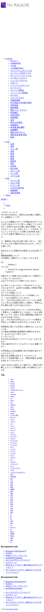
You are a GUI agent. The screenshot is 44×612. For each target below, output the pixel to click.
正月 (11, 506)
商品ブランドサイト (18, 110)
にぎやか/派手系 (17, 188)
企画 (11, 474)
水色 (11, 508)
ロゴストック (11, 562)
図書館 (12, 489)
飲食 (12, 137)
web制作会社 (15, 63)
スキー (12, 455)
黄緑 (11, 538)
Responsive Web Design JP (16, 551)
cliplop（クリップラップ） (17, 555)
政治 (11, 502)
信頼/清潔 (13, 476)
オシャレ (12, 428)
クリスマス (13, 442)
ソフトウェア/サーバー (20, 85)
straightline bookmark (14, 558)
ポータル (14, 95)
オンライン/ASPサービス (20, 73)
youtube (12, 413)
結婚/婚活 (14, 125)
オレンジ (12, 430)
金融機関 (14, 130)
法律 (12, 120)
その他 (13, 66)
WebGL (12, 409)
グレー (12, 447)
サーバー (12, 451)
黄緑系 (13, 161)
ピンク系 (14, 174)
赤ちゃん (12, 527)
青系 (12, 154)
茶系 (12, 164)
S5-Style (9, 553)
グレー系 (14, 149)
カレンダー (13, 436)
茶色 (11, 523)
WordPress (13, 411)
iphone (12, 400)
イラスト (12, 421)
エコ (11, 423)
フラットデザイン (15, 468)
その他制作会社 (16, 68)
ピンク (12, 466)
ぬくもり (12, 417)
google (12, 392)
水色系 (13, 166)
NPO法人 (12, 404)
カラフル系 (15, 176)
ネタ (11, 459)
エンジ (12, 426)
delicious (12, 383)
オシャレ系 (15, 181)
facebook (12, 385)
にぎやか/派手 (14, 415)
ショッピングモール (18, 81)
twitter (12, 407)
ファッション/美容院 (19, 93)
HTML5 (12, 396)
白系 (12, 144)
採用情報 (14, 118)
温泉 (11, 510)
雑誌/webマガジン (17, 132)
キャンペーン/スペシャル (20, 76)
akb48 (11, 379)
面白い (12, 531)
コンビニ (12, 449)
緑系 (12, 156)
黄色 (11, 540)
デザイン (12, 457)
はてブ (12, 419)
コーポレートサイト (18, 78)
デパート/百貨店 (17, 90)
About (8, 195)
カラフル (12, 434)
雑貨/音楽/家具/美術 (18, 135)
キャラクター (14, 440)
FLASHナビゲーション (16, 390)
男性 (11, 512)
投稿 (11, 500)
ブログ (12, 470)
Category (9, 59)
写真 (11, 483)
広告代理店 (15, 115)
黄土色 (12, 535)
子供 (11, 497)
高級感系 (14, 190)
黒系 (12, 146)
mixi (11, 402)
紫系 (12, 159)
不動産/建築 (15, 100)
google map (13, 394)
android (12, 381)
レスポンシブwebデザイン (17, 472)
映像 (11, 504)
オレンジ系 (15, 171)
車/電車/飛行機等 (17, 127)
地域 (11, 493)
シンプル (12, 453)
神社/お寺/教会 (16, 122)
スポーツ (14, 83)
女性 (11, 495)
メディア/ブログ (17, 98)
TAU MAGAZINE (12, 609)
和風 (11, 487)
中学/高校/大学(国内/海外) (21, 103)
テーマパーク (16, 88)
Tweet (8, 205)
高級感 (12, 533)
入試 (11, 481)
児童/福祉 (14, 105)
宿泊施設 (14, 113)
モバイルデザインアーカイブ (18, 560)
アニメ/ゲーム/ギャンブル (21, 71)
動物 (11, 485)
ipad (11, 398)
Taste (8, 178)
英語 (11, 521)
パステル (12, 461)
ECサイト (14, 61)
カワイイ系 (15, 186)
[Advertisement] (22, 33)
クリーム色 (13, 445)
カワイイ (12, 438)
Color (8, 142)
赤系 (12, 151)
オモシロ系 (15, 183)
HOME (3, 199)
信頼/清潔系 (15, 193)
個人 (11, 478)
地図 (11, 491)
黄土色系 (14, 169)
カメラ (12, 432)
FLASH (12, 388)
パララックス (14, 464)
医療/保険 (14, 108)
